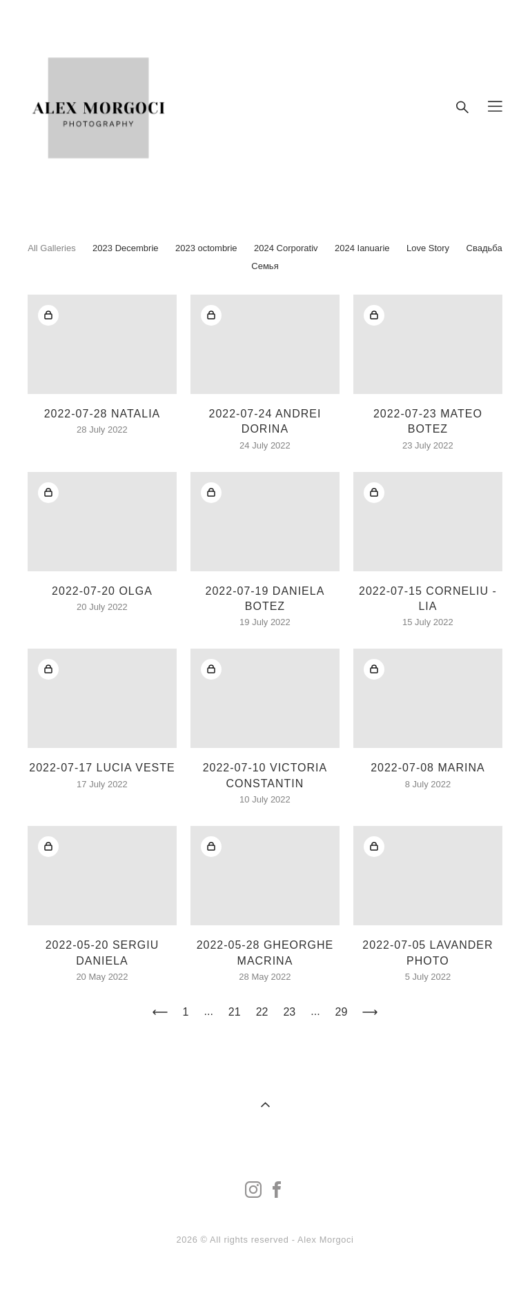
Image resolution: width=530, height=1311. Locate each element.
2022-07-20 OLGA (102, 591)
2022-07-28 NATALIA (102, 414)
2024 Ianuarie (362, 248)
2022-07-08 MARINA (428, 767)
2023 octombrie (206, 248)
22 (262, 1012)
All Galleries (51, 248)
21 (234, 1012)
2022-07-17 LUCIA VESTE (102, 767)
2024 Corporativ (286, 248)
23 (289, 1012)
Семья (264, 266)
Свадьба (484, 248)
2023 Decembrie (125, 248)
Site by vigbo (265, 1279)
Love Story (427, 248)
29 (341, 1012)
